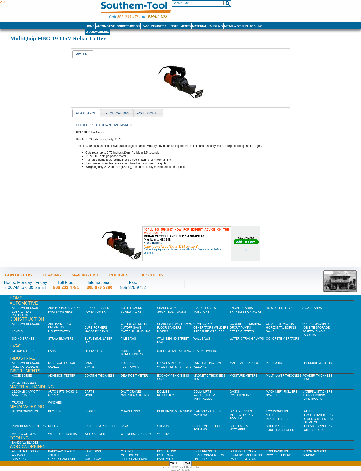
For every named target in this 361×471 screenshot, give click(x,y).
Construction (128, 26)
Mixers (162, 331)
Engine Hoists (204, 308)
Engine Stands (241, 308)
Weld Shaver (95, 433)
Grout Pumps (240, 327)
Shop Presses (277, 426)
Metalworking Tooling (241, 417)
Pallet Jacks (167, 395)
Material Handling (207, 26)
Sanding (308, 455)
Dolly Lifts (202, 391)
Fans (52, 350)
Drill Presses (241, 411)
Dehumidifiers (23, 350)
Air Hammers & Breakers (59, 325)
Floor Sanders (169, 327)
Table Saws (93, 459)
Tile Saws (128, 338)
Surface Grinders (317, 426)
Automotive (105, 26)
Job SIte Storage (316, 327)
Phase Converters (317, 415)
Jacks (234, 391)
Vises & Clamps (24, 433)
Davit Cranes (131, 391)
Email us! (157, 17)
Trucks (18, 402)
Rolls (53, 426)
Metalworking (236, 26)
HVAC (145, 26)
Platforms (274, 363)
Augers (91, 324)
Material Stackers (317, 391)
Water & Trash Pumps (247, 338)
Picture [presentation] (83, 54)
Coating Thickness (100, 375)
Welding (200, 366)
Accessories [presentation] (148, 113)
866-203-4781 (129, 17)
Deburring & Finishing (174, 411)
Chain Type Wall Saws (174, 324)
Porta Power (95, 311)
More (89, 395)
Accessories (22, 375)
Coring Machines (316, 324)
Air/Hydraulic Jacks (64, 308)
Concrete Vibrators (282, 338)
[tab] (82, 54)
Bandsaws (93, 451)
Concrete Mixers (280, 324)
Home (90, 26)
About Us (152, 275)
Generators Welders (210, 327)
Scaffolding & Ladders (313, 333)
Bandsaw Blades (25, 442)
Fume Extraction (207, 363)
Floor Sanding (314, 451)
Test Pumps (130, 366)
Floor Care (130, 363)
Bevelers (55, 411)
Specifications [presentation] (116, 113)
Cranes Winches (170, 308)
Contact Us (18, 275)
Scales (53, 366)
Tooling (256, 26)
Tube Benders (313, 430)
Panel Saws (166, 455)
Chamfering (130, 411)
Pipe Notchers (277, 419)
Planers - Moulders (246, 455)
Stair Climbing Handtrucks (313, 397)
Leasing (52, 275)
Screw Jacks (131, 311)
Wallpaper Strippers (174, 366)
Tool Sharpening (134, 459)
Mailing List (85, 275)
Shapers (19, 459)
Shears (163, 426)
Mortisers (129, 455)
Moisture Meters (244, 375)
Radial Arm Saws (243, 459)
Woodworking (97, 32)
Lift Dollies (94, 350)
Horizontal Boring (281, 327)
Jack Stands (312, 308)
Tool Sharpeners (280, 430)
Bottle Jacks (131, 308)
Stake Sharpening (62, 459)
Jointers (55, 455)
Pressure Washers (208, 331)
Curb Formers (96, 327)
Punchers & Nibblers (29, 426)
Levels (17, 331)
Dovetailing (166, 451)
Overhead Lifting (135, 395)
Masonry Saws (96, 331)
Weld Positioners (62, 433)
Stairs (90, 366)
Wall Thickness (24, 382)
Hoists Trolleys (279, 308)
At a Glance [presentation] (86, 113)
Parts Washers (60, 311)
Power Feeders (278, 455)
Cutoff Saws (131, 327)
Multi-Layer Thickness (284, 375)
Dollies (163, 391)
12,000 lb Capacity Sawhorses (26, 393)
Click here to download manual (104, 125)
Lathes (307, 411)
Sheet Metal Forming (174, 350)
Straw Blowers (61, 338)
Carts (89, 391)
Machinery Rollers (281, 391)
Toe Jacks (201, 311)
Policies (118, 275)
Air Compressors (26, 324)
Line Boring (202, 459)
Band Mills (165, 459)
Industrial (159, 26)
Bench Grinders (25, 411)
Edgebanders (277, 451)
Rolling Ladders (25, 366)
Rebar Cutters (242, 331)
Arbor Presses (97, 308)
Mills (270, 415)
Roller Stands (241, 395)
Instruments (180, 26)
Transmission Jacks (245, 311)
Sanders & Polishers (101, 426)
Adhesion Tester (61, 375)
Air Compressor (25, 308)
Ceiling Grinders (134, 324)
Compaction (202, 324)
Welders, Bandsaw (136, 433)
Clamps (127, 451)
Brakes (90, 411)
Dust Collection (61, 363)
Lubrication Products (21, 313)
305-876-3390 (99, 287)
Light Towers (59, 331)
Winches (55, 402)
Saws (270, 331)
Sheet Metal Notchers (239, 427)
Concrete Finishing (245, 324)
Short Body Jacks (171, 311)
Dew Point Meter (134, 375)
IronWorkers (277, 411)
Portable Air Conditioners (132, 352)
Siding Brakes (23, 338)
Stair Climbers (205, 350)
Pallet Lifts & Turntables (204, 397)
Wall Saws (201, 338)
